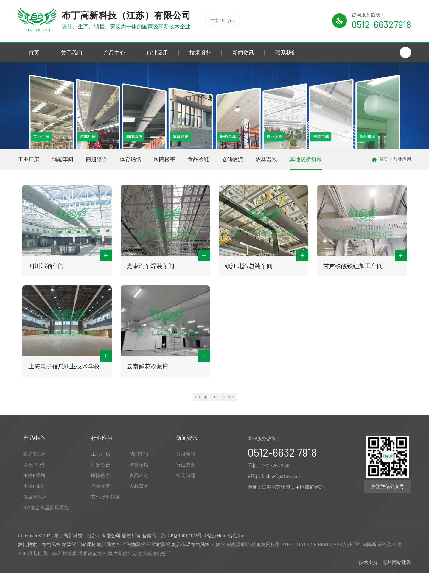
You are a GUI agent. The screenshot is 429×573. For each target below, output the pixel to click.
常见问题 (185, 475)
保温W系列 (35, 496)
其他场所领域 (306, 159)
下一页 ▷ (228, 397)
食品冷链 (198, 159)
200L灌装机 (30, 553)
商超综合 (96, 159)
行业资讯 (185, 464)
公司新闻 (185, 454)
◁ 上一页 (201, 397)
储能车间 (62, 159)
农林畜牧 (266, 159)
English (228, 20)
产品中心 (114, 53)
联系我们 (286, 53)
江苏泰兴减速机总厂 (149, 553)
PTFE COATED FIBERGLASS (311, 544)
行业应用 (157, 53)
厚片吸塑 (117, 553)
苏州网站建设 (397, 562)
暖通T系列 (34, 454)
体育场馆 (130, 159)
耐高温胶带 (238, 544)
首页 (34, 53)
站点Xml (236, 535)
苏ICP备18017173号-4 (183, 535)
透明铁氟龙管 (92, 553)
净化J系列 (33, 464)
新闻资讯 (243, 53)
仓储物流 (232, 159)
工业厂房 (28, 159)
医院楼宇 (164, 159)
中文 (214, 20)
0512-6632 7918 (282, 452)
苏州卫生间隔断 (360, 544)
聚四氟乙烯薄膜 (60, 553)
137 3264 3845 (276, 465)
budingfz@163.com (281, 476)
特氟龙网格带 (265, 544)
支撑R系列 (34, 486)
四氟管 (218, 544)
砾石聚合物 (390, 544)
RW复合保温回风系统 (46, 507)
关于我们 (71, 53)
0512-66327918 (381, 24)
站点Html (216, 535)
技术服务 (200, 53)
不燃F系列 (34, 475)
